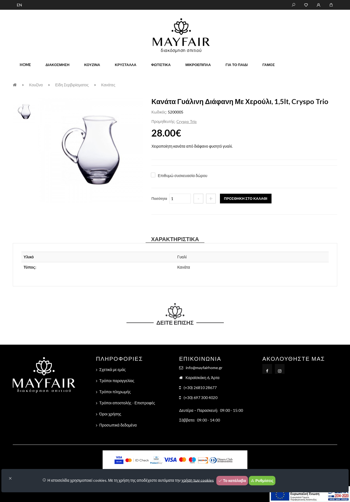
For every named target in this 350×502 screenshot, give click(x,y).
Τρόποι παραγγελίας (116, 380)
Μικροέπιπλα (198, 64)
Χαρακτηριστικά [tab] (175, 239)
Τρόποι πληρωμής (115, 391)
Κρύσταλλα (125, 64)
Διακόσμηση (57, 64)
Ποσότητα (159, 198)
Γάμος (268, 64)
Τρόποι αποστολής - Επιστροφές (127, 402)
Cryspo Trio (186, 121)
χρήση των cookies (197, 480)
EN (19, 4)
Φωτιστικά (161, 64)
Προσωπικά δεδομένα (118, 425)
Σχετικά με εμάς (112, 369)
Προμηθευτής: (163, 121)
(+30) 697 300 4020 (200, 397)
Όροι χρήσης (110, 414)
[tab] (24, 111)
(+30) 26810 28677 (200, 387)
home (25, 64)
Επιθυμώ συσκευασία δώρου (182, 175)
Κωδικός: (159, 112)
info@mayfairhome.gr (204, 367)
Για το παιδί (236, 64)
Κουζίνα (92, 64)
